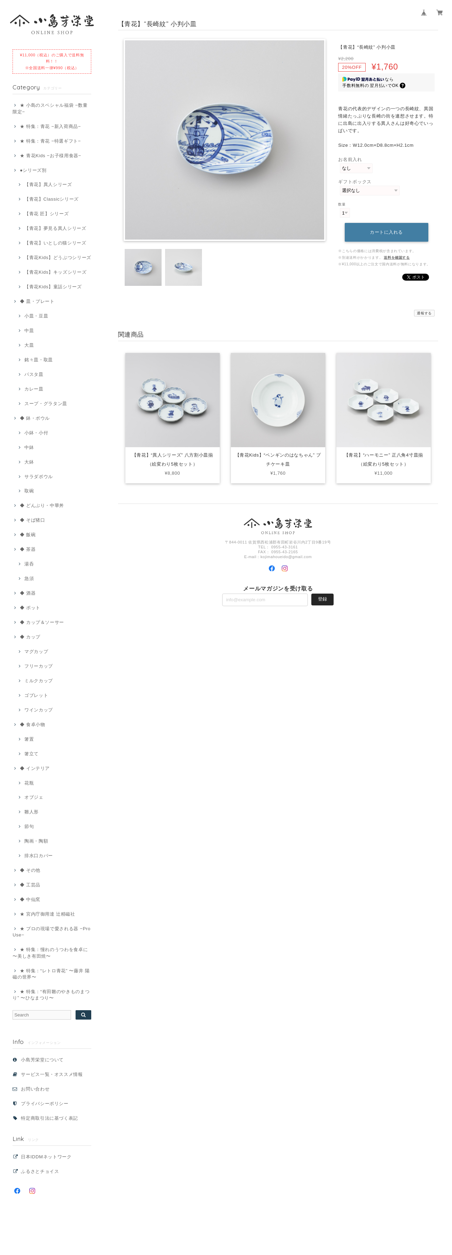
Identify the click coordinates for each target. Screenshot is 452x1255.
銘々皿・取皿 (38, 359)
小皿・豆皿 (36, 316)
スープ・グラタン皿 (45, 403)
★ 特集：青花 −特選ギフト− (50, 141)
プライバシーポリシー (45, 1103)
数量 (341, 204)
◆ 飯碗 (28, 534)
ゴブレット (36, 695)
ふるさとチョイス (40, 1171)
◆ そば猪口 (32, 520)
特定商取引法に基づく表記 (49, 1118)
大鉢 (29, 462)
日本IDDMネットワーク (46, 1156)
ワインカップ (38, 710)
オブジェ (34, 797)
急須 (29, 578)
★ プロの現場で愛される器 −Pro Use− (52, 932)
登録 (322, 599)
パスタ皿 (34, 374)
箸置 (29, 739)
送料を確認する (397, 257)
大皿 (29, 345)
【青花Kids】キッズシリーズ (55, 272)
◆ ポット (30, 607)
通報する (424, 313)
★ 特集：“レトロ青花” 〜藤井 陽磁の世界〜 (51, 974)
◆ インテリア (35, 768)
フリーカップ (38, 666)
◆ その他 (30, 870)
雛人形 (31, 811)
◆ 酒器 (28, 593)
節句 (29, 826)
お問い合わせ (35, 1089)
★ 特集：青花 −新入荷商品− (50, 126)
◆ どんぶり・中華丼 (42, 505)
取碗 (29, 490)
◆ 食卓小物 (32, 724)
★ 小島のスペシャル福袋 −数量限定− (50, 108)
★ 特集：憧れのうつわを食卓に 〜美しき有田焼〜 (50, 952)
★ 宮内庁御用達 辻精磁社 (47, 914)
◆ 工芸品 (30, 884)
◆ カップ (30, 636)
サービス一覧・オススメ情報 (52, 1074)
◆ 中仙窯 (30, 899)
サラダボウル (38, 476)
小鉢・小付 (36, 432)
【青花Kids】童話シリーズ (53, 286)
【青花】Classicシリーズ (51, 199)
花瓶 (29, 783)
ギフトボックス (355, 181)
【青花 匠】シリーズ (46, 213)
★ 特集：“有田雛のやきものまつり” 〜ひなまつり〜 (51, 994)
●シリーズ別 (33, 170)
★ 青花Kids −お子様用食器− (50, 155)
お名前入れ (350, 159)
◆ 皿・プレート (37, 301)
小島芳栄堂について (42, 1059)
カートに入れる (386, 232)
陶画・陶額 (36, 841)
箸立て (31, 753)
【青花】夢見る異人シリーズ (55, 228)
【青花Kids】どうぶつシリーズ (57, 257)
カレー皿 (34, 389)
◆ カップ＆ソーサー (42, 622)
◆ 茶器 (28, 549)
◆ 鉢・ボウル (35, 418)
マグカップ (36, 651)
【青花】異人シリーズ (48, 184)
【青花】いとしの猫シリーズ (55, 243)
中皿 (29, 330)
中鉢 (29, 447)
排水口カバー (38, 855)
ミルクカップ (38, 680)
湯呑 (29, 563)
